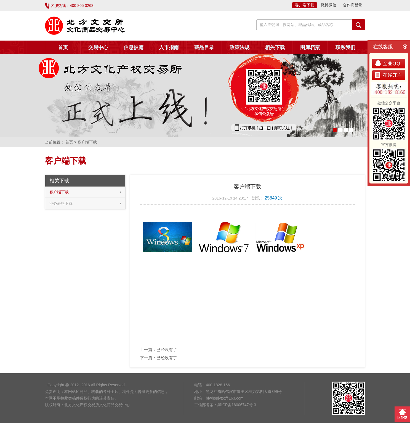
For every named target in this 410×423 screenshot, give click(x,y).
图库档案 (310, 47)
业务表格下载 (61, 203)
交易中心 (98, 47)
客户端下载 (304, 5)
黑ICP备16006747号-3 (236, 405)
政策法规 (239, 47)
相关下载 (275, 47)
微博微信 (328, 5)
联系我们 (345, 47)
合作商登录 (352, 5)
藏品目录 (204, 47)
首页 (63, 47)
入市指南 (169, 47)
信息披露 (133, 47)
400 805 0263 (82, 5)
